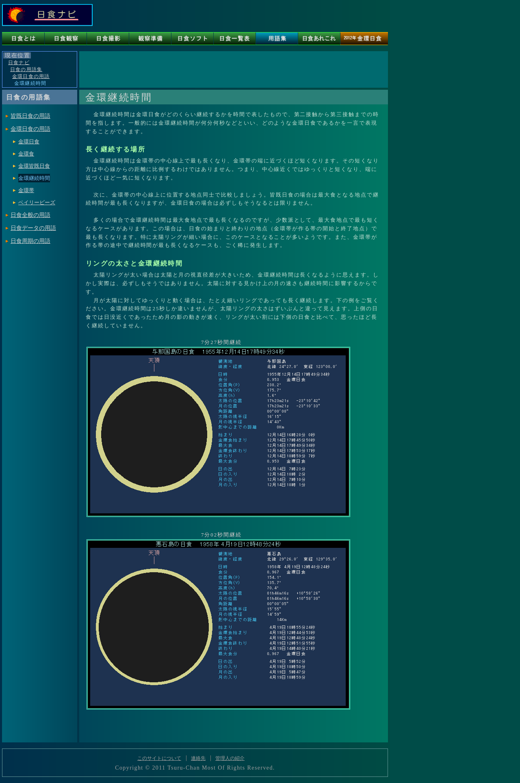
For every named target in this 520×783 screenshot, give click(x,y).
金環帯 (26, 190)
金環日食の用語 (31, 76)
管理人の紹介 (230, 758)
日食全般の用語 (30, 215)
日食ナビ (19, 62)
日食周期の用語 (30, 241)
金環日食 (28, 141)
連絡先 (198, 758)
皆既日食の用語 (30, 116)
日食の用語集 (26, 69)
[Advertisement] (233, 69)
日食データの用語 (33, 228)
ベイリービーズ (36, 202)
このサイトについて (159, 758)
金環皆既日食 (34, 166)
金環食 (26, 154)
